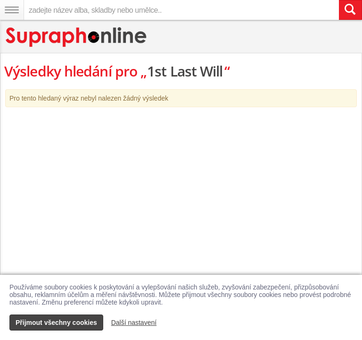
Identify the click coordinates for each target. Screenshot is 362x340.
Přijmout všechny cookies (56, 322)
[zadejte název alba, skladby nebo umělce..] (181, 10)
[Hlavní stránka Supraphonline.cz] (76, 37)
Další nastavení (134, 322)
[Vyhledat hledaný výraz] (350, 10)
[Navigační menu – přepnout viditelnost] (12, 10)
